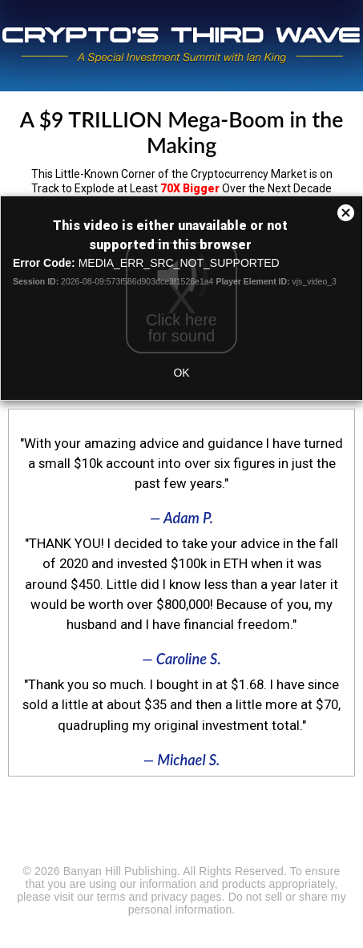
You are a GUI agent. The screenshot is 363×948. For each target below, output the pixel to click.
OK (181, 372)
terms (111, 896)
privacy (169, 896)
